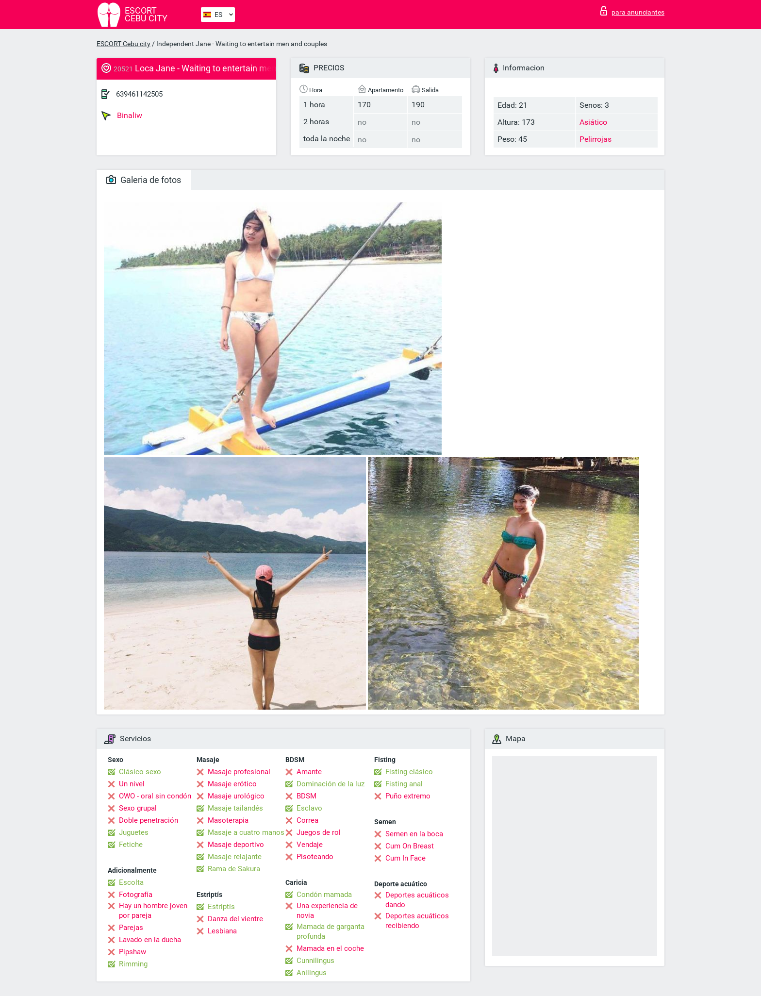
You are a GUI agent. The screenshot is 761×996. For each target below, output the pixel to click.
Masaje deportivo (236, 844)
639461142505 (139, 94)
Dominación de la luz (330, 784)
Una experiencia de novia (327, 910)
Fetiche (131, 844)
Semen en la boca (414, 834)
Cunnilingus (315, 960)
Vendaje (310, 844)
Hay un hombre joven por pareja (153, 910)
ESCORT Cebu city (123, 44)
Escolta (131, 882)
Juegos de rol (319, 832)
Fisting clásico (409, 771)
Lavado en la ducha (150, 939)
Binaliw (121, 115)
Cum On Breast (409, 846)
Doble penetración (148, 820)
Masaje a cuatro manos (246, 832)
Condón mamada (324, 894)
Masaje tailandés (235, 808)
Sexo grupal (138, 808)
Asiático (593, 122)
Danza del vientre (235, 918)
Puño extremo (407, 796)
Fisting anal (404, 784)
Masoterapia (228, 820)
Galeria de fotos (143, 180)
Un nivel (132, 784)
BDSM (306, 796)
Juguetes (134, 832)
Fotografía (135, 894)
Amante (309, 771)
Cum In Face (405, 858)
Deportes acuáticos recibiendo (417, 921)
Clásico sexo (140, 771)
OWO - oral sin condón (155, 796)
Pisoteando (315, 856)
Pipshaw (132, 951)
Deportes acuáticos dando (417, 900)
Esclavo (309, 808)
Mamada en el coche (330, 948)
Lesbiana (222, 931)
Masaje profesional (239, 771)
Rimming (133, 964)
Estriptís (221, 906)
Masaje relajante (235, 856)
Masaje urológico (236, 796)
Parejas (131, 927)
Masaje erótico (232, 784)
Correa (307, 820)
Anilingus (312, 972)
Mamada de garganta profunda (330, 931)
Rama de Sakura (234, 868)
